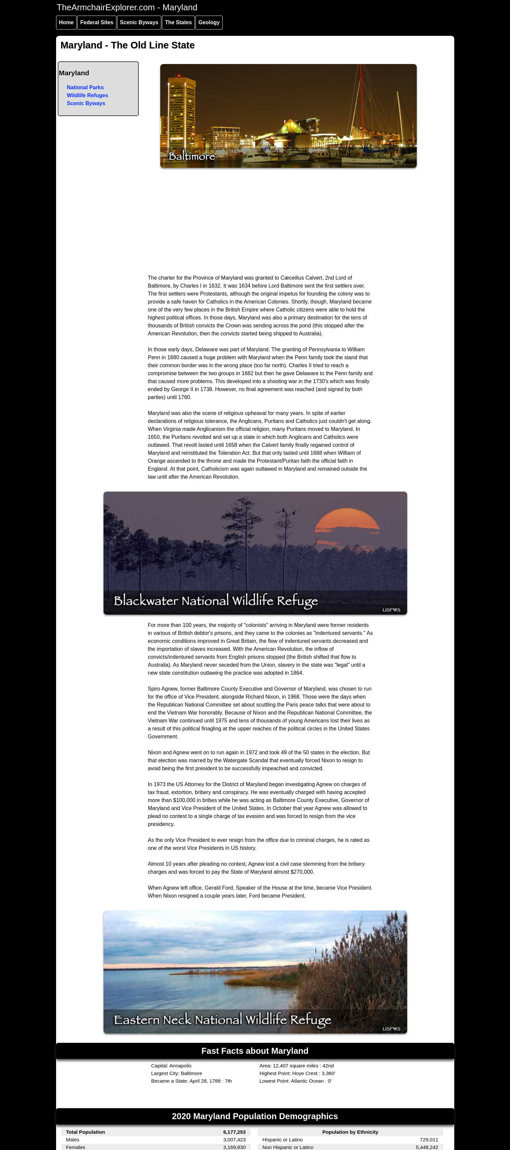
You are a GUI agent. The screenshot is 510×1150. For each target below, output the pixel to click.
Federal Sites (96, 22)
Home (66, 22)
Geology (209, 22)
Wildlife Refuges (87, 95)
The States (178, 22)
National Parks (85, 87)
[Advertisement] (255, 224)
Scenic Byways (139, 22)
